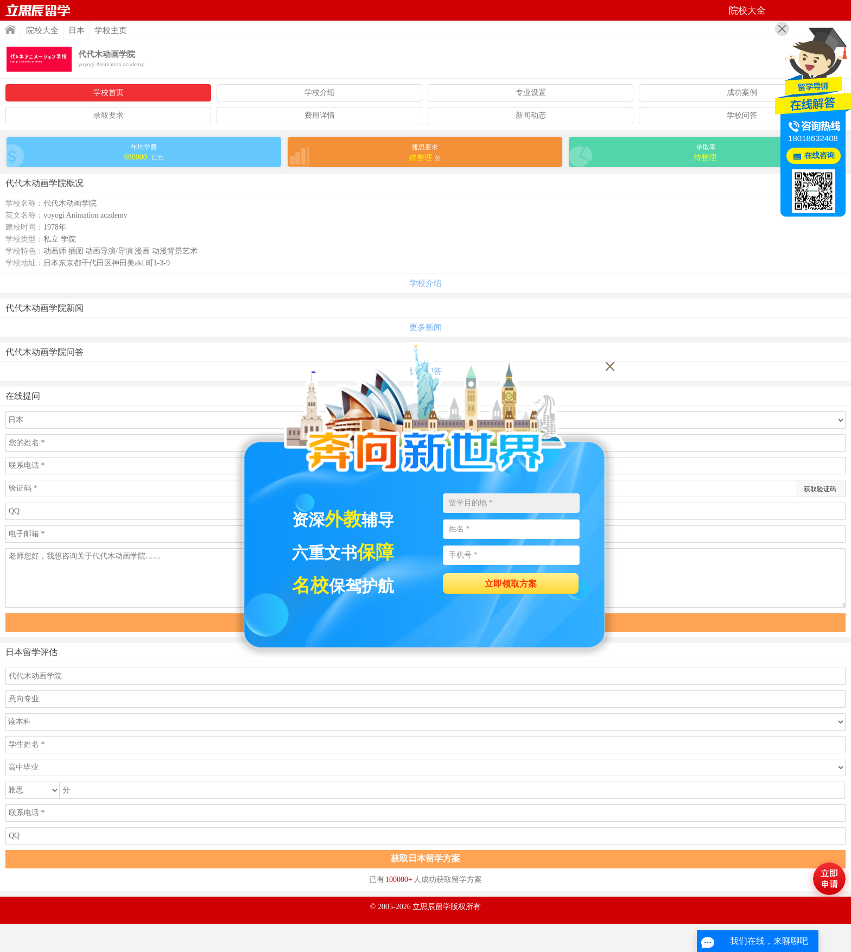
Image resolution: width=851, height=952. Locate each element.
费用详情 (319, 115)
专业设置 (531, 92)
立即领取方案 (511, 584)
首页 (38, 10)
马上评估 (829, 878)
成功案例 (742, 92)
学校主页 (110, 30)
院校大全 (42, 30)
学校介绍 (319, 92)
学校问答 (742, 115)
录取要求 (108, 115)
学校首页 (108, 92)
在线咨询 (819, 155)
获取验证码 (820, 489)
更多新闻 (425, 327)
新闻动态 (531, 115)
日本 (76, 30)
